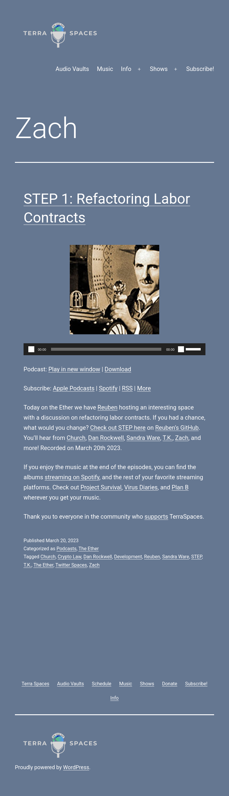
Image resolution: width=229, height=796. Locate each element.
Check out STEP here (118, 427)
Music (105, 68)
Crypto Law (69, 556)
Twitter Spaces (71, 565)
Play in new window (74, 369)
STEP (196, 556)
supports (156, 516)
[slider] (106, 349)
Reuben (107, 407)
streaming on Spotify (72, 477)
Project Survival (101, 487)
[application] (114, 349)
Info (126, 68)
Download (118, 369)
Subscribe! (200, 68)
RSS (127, 388)
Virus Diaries (140, 487)
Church (76, 437)
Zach (181, 437)
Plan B (180, 487)
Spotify (108, 388)
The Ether (88, 548)
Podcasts (66, 548)
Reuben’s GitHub (177, 427)
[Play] (31, 349)
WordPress (76, 767)
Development (128, 556)
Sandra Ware (143, 437)
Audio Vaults (72, 68)
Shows (159, 68)
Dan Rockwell (106, 437)
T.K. (168, 437)
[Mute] (181, 349)
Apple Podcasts (74, 388)
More (144, 388)
